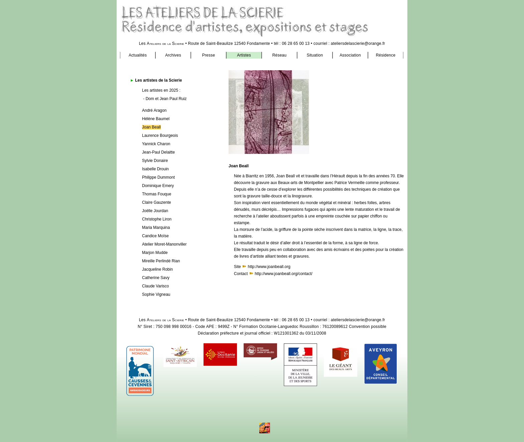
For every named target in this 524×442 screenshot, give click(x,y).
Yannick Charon (156, 144)
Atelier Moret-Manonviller (164, 244)
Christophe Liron (156, 219)
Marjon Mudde (155, 252)
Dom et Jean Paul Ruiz (166, 98)
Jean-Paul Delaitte (158, 152)
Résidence (386, 55)
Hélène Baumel (155, 118)
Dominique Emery (158, 185)
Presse (208, 55)
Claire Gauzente (156, 202)
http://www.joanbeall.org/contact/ (283, 273)
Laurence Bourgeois (160, 135)
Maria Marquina (156, 227)
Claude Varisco (155, 286)
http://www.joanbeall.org (269, 266)
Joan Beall (151, 127)
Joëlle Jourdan (155, 210)
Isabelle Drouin (155, 169)
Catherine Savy (155, 277)
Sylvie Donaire (155, 160)
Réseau (279, 55)
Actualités (138, 55)
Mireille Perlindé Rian (161, 261)
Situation (315, 55)
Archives (173, 55)
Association (350, 55)
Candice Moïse (155, 236)
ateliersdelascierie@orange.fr (358, 43)
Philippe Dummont (158, 177)
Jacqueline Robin (157, 269)
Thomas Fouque (156, 194)
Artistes (244, 55)
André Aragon (154, 110)
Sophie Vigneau (156, 294)
